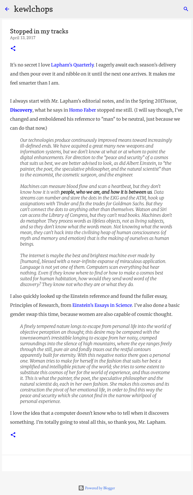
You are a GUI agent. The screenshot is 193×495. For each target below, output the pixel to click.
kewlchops (33, 9)
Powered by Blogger (96, 487)
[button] (13, 48)
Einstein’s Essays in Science (102, 305)
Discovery (21, 110)
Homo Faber (82, 110)
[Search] (186, 9)
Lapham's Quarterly (72, 65)
